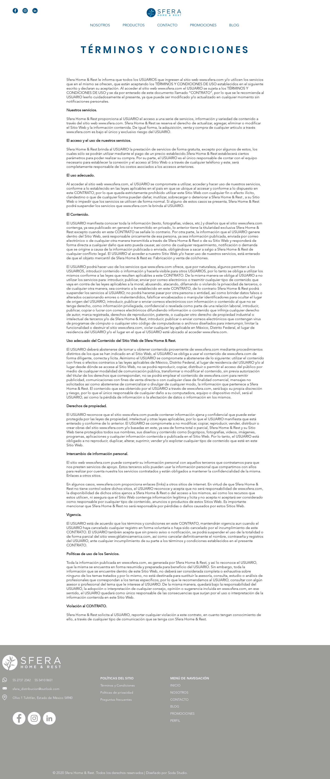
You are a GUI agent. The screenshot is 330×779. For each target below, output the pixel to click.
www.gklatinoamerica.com (129, 536)
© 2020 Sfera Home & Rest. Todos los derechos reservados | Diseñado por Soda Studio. (120, 773)
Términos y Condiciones (117, 685)
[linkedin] (35, 10)
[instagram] (25, 10)
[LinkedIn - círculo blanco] (49, 718)
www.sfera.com (211, 79)
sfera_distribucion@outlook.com (36, 689)
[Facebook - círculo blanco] (19, 718)
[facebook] (15, 10)
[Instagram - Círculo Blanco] (34, 718)
